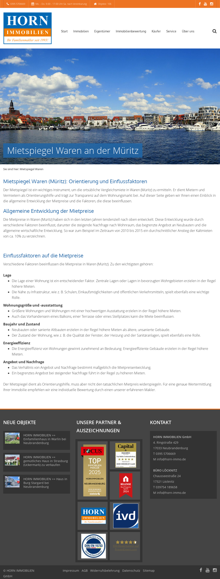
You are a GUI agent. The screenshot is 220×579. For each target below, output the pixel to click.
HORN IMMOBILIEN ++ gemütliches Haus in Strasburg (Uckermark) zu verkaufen (45, 461)
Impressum (71, 570)
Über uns (188, 31)
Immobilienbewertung (131, 31)
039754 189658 (166, 487)
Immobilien (81, 31)
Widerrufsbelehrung (105, 570)
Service (171, 31)
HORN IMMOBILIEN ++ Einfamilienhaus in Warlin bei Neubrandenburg (44, 439)
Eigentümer (102, 31)
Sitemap (149, 570)
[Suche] (217, 34)
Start (64, 31)
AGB (85, 570)
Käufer (156, 31)
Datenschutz (131, 570)
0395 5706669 (17, 3)
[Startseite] (27, 28)
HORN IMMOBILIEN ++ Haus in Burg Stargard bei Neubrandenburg (45, 483)
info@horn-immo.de (171, 459)
